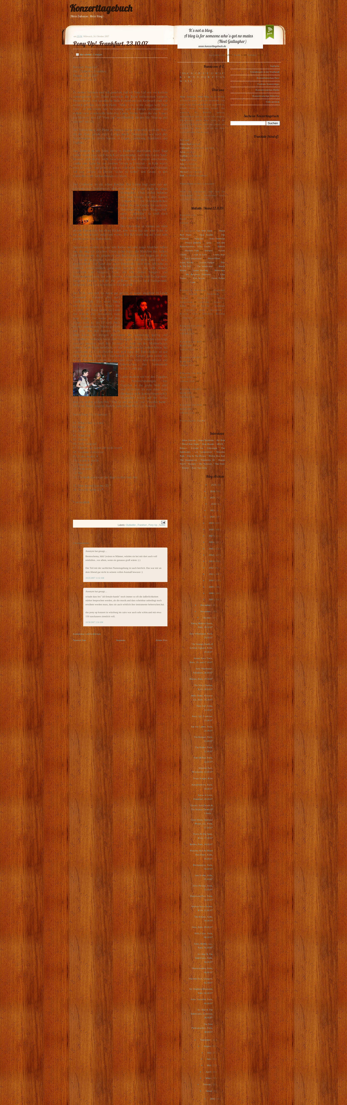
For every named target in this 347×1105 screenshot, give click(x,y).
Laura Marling (200, 270)
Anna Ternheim (217, 238)
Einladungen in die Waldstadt (264, 71)
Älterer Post (162, 640)
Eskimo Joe (197, 448)
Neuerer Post (79, 640)
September (205, 1039)
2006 (212, 1098)
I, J (221, 73)
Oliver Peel (185, 144)
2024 (212, 491)
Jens (182, 163)
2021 (212, 510)
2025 (214, 484)
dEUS (220, 444)
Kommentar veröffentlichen (86, 633)
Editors (221, 246)
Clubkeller (131, 525)
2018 (211, 529)
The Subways (205, 463)
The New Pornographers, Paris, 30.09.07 (202, 1028)
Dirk (182, 175)
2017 (211, 535)
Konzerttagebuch (101, 8)
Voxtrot (185, 467)
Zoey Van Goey (199, 467)
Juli (209, 1052)
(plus (208, 242)
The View (220, 463)
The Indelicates (204, 266)
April (208, 1071)
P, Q (203, 77)
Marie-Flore (214, 258)
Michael (184, 171)
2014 (211, 555)
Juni (209, 1059)
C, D (197, 73)
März (208, 1078)
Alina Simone (188, 440)
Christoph (185, 147)
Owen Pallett (218, 278)
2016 (211, 542)
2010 (211, 580)
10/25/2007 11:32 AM (95, 578)
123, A (185, 73)
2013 (211, 561)
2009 (211, 586)
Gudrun (184, 155)
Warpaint (198, 238)
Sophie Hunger (206, 262)
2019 (211, 523)
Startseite (120, 640)
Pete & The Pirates (196, 456)
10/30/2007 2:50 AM (94, 622)
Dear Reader (206, 234)
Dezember (206, 605)
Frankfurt (142, 525)
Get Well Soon (204, 230)
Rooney (192, 463)
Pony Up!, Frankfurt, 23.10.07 (110, 43)
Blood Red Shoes (190, 444)
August (207, 1046)
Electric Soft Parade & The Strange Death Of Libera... (201, 809)
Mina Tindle (203, 246)
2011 (211, 574)
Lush (192, 282)
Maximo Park (192, 250)
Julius (183, 152)
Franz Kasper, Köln (203, 778)
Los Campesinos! (193, 258)
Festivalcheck (272, 101)
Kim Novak (199, 278)
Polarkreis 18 (207, 460)
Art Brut (220, 440)
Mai (209, 1065)
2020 (212, 516)
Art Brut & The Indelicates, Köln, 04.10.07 (204, 958)
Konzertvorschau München (265, 96)
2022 (214, 503)
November (205, 611)
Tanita (183, 159)
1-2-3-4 (201, 420)
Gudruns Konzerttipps (268, 84)
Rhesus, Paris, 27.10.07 (201, 678)
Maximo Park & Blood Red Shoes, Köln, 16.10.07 (201, 854)
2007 (211, 599)
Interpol (209, 250)
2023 (212, 497)
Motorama (220, 270)
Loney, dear (219, 254)
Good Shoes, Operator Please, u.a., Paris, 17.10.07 (202, 823)
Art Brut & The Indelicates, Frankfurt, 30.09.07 (202, 1013)
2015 (211, 548)
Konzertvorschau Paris (268, 78)
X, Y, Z (188, 81)
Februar (207, 1084)
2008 (211, 593)
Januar (209, 1090)
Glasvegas (212, 448)
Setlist (162, 525)
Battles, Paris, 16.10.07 (201, 844)
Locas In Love (199, 254)
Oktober (207, 617)
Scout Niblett (186, 262)
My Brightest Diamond (198, 274)
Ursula (183, 167)
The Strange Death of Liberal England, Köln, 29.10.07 (201, 648)
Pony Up (153, 525)
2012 (211, 567)
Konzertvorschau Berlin (267, 89)
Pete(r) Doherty (193, 242)
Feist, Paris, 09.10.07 (202, 927)
